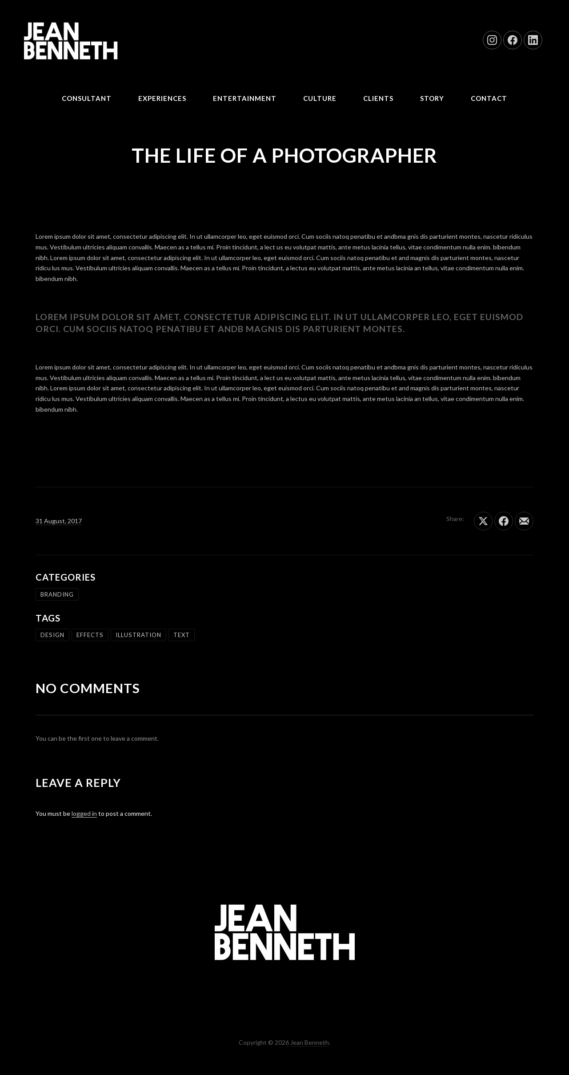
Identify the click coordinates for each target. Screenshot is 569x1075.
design (52, 634)
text (181, 634)
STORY (432, 98)
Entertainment (244, 98)
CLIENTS (378, 98)
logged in (84, 813)
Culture (320, 98)
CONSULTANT (87, 98)
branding (57, 594)
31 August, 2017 (59, 521)
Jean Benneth (309, 1042)
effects (90, 634)
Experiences (162, 98)
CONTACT (489, 98)
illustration (138, 634)
